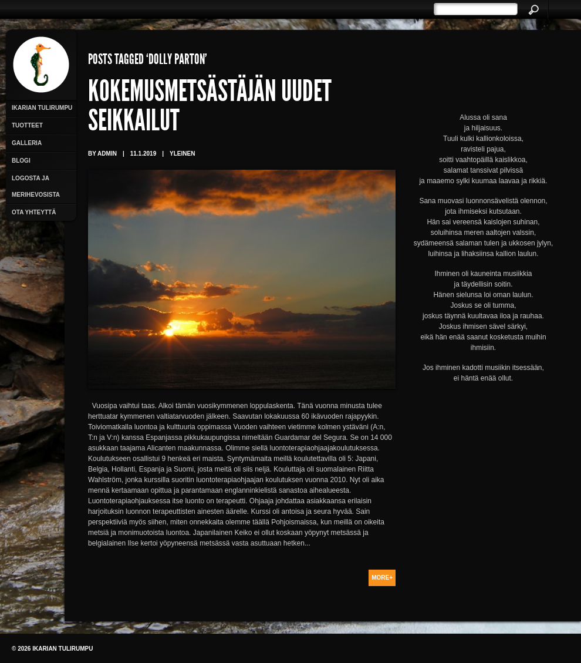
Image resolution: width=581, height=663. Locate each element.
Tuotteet (27, 125)
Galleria (27, 143)
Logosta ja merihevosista (36, 186)
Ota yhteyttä (34, 212)
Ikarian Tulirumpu (42, 108)
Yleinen (182, 153)
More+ (382, 577)
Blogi (21, 160)
